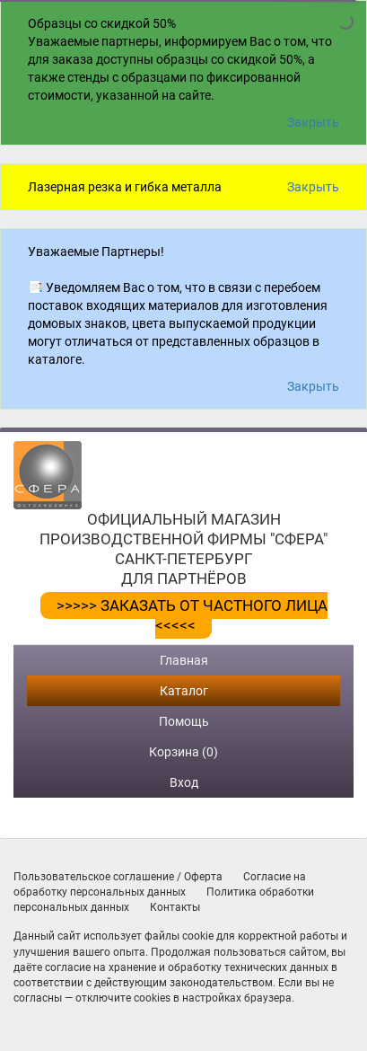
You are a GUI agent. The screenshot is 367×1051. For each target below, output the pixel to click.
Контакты (175, 907)
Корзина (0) (183, 752)
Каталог (184, 691)
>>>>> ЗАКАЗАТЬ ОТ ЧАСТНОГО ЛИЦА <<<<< (192, 615)
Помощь (184, 721)
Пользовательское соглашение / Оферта (118, 876)
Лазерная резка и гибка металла (125, 187)
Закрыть (313, 122)
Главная (184, 660)
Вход (184, 782)
